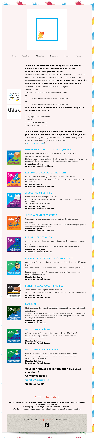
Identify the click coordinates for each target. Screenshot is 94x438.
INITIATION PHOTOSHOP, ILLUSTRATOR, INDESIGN (48, 149)
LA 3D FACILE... (32, 304)
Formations (26, 56)
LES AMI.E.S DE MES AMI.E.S (38, 237)
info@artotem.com (46, 420)
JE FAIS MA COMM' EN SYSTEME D (41, 215)
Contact (78, 56)
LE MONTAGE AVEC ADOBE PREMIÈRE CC (44, 285)
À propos (67, 56)
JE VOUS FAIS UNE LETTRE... (38, 192)
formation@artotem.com (37, 379)
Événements (54, 56)
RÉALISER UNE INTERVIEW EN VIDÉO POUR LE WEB (49, 258)
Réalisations (40, 56)
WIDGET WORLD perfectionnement (42, 349)
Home (14, 56)
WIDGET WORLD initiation (37, 329)
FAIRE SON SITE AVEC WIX (37, 172)
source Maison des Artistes (35, 143)
